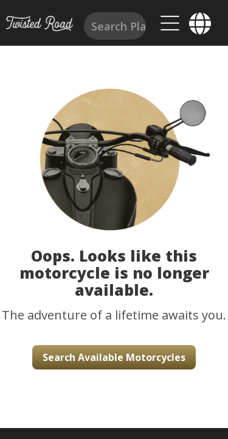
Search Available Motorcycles (114, 357)
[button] (114, 146)
